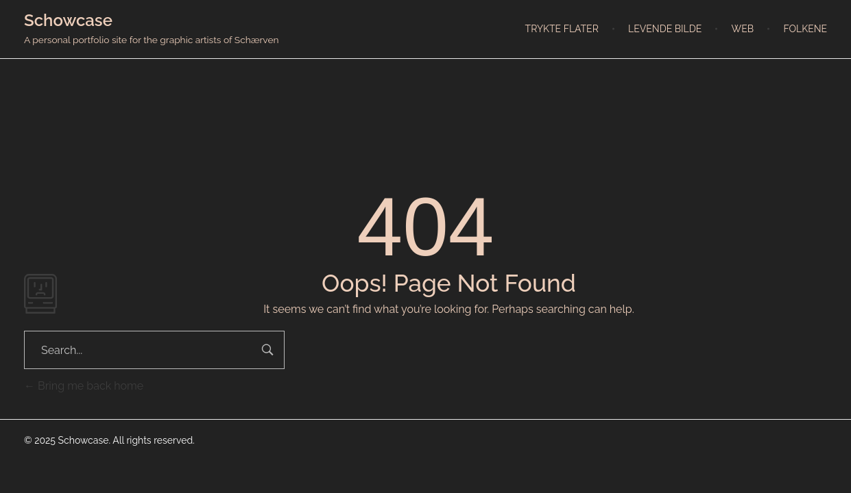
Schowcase (68, 19)
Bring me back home (83, 385)
